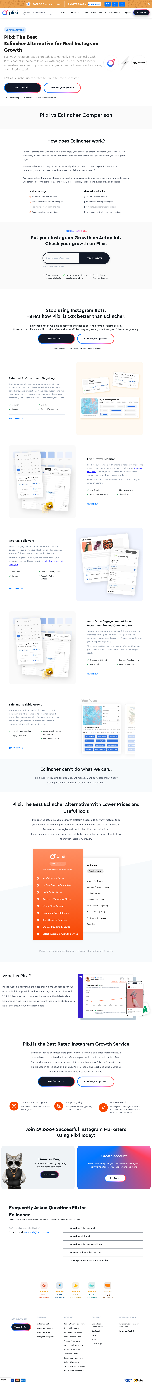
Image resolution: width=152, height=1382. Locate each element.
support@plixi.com (36, 1232)
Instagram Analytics (45, 1337)
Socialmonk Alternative (74, 1345)
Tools (93, 12)
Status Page (97, 1344)
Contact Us (96, 1331)
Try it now (16, 419)
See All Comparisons (74, 1371)
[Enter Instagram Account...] (61, 258)
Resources (114, 12)
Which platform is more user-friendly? (87, 1261)
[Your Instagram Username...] (39, 12)
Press (94, 1340)
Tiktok (63, 12)
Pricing (84, 12)
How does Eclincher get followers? (85, 1244)
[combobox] (5, 1379)
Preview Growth (94, 258)
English (3, 1379)
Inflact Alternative (71, 1362)
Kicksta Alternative (72, 1350)
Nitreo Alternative (71, 1328)
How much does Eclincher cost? (84, 1252)
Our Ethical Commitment (97, 1325)
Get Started (141, 12)
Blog (94, 1335)
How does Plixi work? (79, 1236)
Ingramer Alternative (73, 1332)
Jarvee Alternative (71, 1354)
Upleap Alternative (72, 1341)
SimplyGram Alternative (74, 1324)
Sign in (128, 12)
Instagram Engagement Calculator (129, 1325)
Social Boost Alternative (74, 1367)
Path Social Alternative (73, 1337)
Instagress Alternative (73, 1358)
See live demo (49, 1175)
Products (74, 12)
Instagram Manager (45, 1328)
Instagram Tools (43, 1332)
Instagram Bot (43, 1324)
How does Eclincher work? (81, 1228)
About (102, 12)
